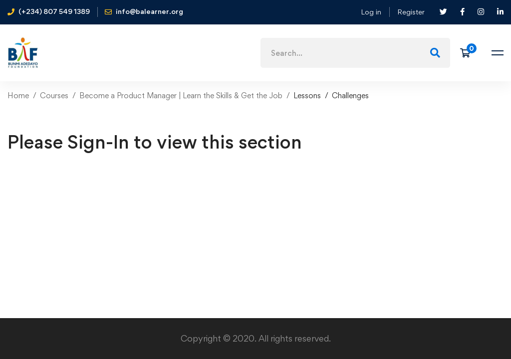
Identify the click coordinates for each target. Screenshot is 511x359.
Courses (54, 95)
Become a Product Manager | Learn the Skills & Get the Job (180, 95)
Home (18, 95)
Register (411, 11)
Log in (371, 11)
